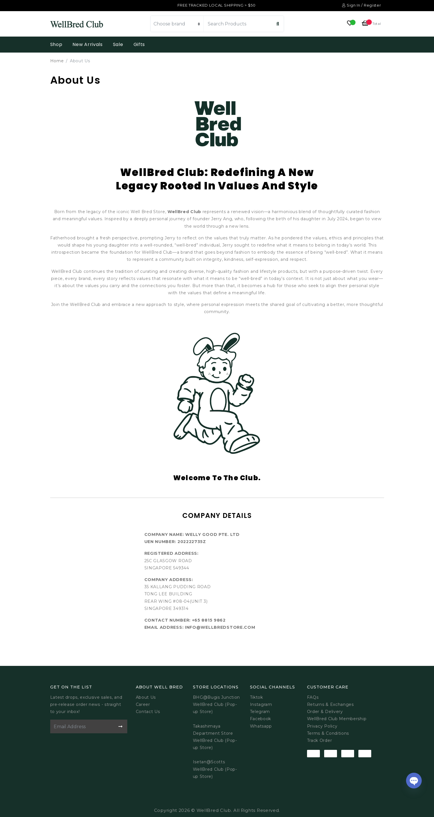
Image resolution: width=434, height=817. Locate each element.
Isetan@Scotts (209, 761)
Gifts (139, 44)
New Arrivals (87, 44)
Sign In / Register (361, 5)
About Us (146, 697)
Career (143, 704)
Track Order (319, 740)
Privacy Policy (322, 726)
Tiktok (256, 697)
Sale (118, 44)
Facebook (260, 718)
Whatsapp (261, 726)
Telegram (260, 711)
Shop (56, 44)
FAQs (313, 697)
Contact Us (148, 711)
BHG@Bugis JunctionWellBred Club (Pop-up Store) (216, 704)
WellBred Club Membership (337, 718)
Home (57, 60)
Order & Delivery (325, 711)
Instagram (261, 704)
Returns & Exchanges (330, 704)
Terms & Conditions (328, 733)
